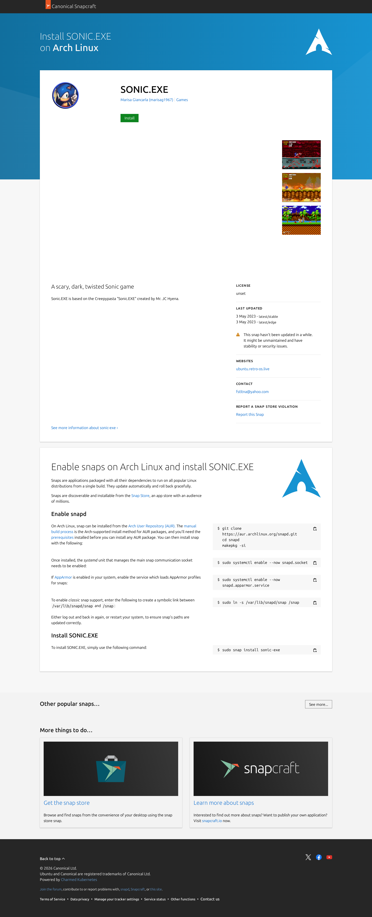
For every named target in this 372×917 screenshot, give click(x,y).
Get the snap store (67, 803)
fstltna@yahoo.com (252, 391)
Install (130, 118)
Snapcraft (138, 889)
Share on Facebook (319, 857)
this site (156, 889)
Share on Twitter (308, 857)
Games (182, 100)
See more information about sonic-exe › (84, 428)
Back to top (52, 858)
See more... (318, 704)
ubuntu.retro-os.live (253, 369)
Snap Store (140, 495)
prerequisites (62, 537)
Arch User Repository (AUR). (152, 526)
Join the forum (51, 889)
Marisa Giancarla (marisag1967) (147, 100)
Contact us (209, 899)
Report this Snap (250, 414)
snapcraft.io (212, 821)
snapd (125, 889)
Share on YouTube (329, 857)
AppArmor (63, 577)
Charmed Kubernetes (79, 879)
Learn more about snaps (224, 803)
